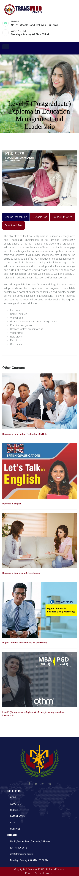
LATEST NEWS (17, 816)
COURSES (15, 810)
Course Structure (62, 216)
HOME (13, 797)
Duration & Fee (13, 225)
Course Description (16, 216)
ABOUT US (15, 804)
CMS (12, 822)
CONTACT (15, 829)
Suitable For (40, 216)
